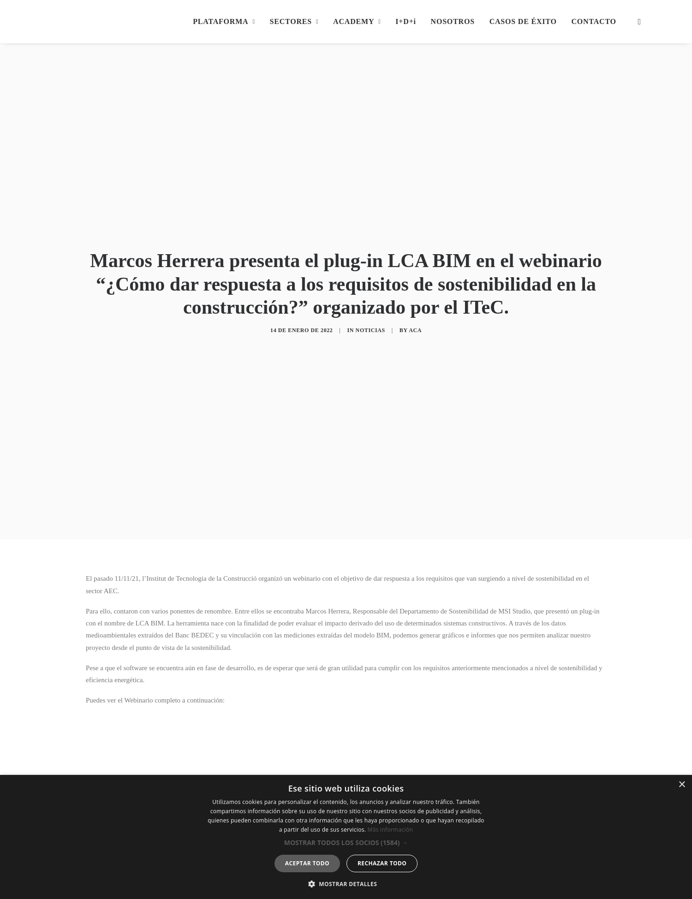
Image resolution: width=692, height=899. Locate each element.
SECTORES (294, 21)
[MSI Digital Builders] (128, 21)
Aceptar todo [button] (307, 863)
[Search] (637, 21)
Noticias (370, 302)
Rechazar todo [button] (382, 863)
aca (415, 302)
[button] (346, 842)
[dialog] (346, 837)
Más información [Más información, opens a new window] (390, 830)
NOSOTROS (453, 21)
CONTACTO (593, 21)
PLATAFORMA (224, 21)
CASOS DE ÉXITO (523, 21)
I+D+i (405, 21)
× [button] (681, 784)
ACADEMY (357, 21)
